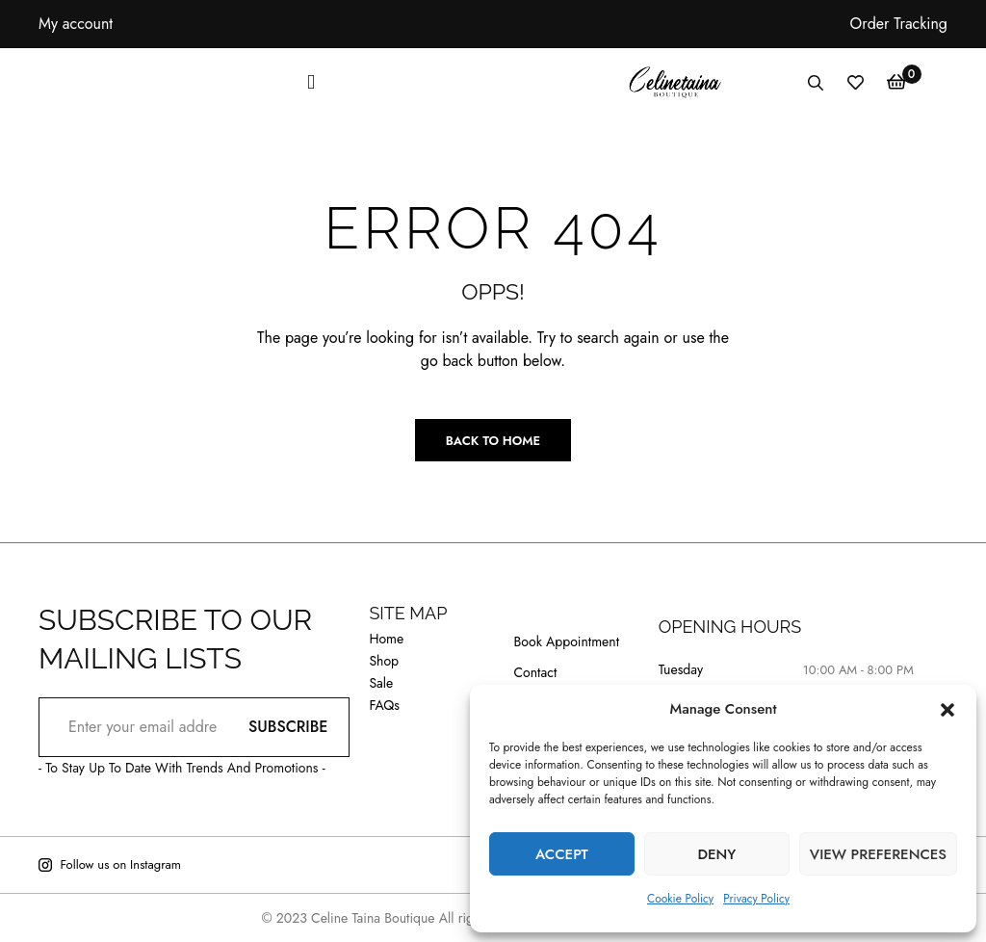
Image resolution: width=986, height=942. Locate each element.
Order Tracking (899, 24)
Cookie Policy (680, 898)
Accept (561, 854)
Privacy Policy (756, 898)
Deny (716, 854)
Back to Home (493, 441)
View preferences (878, 854)
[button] (947, 710)
